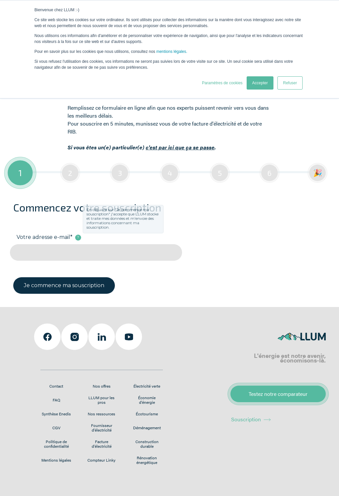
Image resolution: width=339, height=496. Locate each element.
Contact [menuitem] (56, 386)
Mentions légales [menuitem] (56, 460)
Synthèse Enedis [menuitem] (56, 414)
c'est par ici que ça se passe (180, 147)
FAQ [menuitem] (56, 400)
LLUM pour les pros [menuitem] (101, 400)
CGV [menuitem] (56, 428)
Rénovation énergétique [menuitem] (146, 460)
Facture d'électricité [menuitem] (102, 444)
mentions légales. (171, 51)
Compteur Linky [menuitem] (101, 460)
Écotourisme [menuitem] (147, 414)
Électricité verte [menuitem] (146, 386)
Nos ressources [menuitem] (101, 414)
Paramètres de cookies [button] (222, 83)
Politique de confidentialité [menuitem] (56, 444)
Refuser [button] (290, 83)
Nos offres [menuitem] (102, 386)
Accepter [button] (260, 83)
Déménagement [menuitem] (147, 428)
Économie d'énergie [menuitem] (147, 400)
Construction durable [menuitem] (147, 444)
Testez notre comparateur (278, 394)
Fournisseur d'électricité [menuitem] (101, 427)
